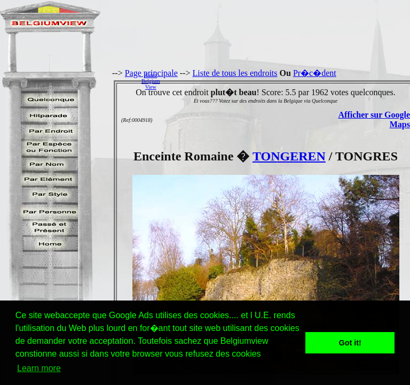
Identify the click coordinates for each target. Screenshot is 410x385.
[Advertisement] (287, 81)
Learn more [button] (39, 368)
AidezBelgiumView (150, 81)
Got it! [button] (350, 342)
